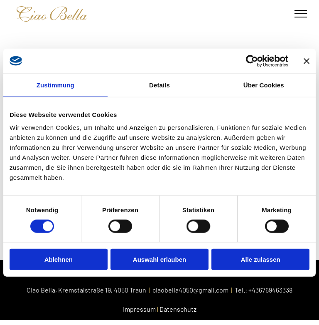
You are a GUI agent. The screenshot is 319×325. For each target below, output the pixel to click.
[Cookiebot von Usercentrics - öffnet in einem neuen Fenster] (252, 61)
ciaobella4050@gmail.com (190, 290)
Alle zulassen (260, 259)
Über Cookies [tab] (263, 84)
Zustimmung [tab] (55, 84)
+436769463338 (270, 290)
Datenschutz (178, 309)
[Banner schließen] (306, 61)
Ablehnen (58, 259)
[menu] (301, 14)
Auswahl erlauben (159, 259)
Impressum (139, 309)
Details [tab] (159, 84)
